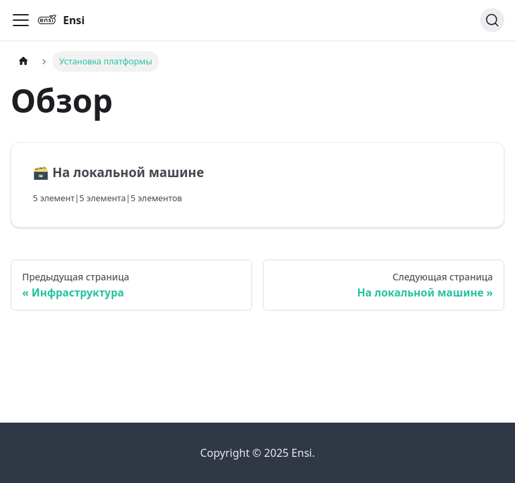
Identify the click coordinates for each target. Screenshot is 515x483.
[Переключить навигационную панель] (21, 20)
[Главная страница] (23, 61)
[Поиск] (492, 20)
